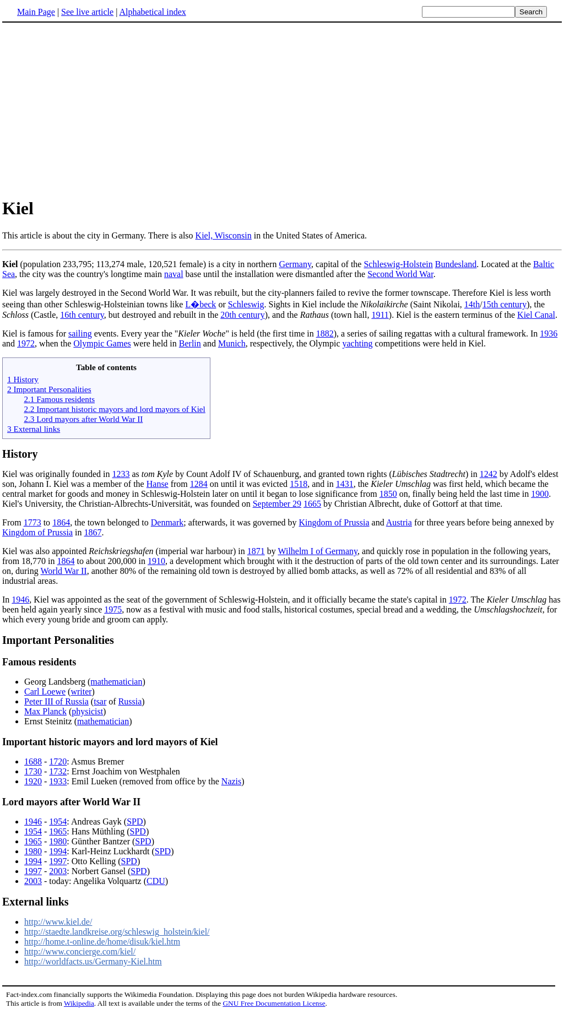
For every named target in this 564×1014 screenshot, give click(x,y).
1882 (325, 333)
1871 (256, 551)
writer (80, 691)
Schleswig (246, 304)
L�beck (200, 304)
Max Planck (45, 711)
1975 (113, 609)
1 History (23, 379)
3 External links (33, 428)
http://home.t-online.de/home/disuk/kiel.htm (102, 941)
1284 (199, 484)
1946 (20, 599)
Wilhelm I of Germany (317, 551)
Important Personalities (58, 640)
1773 (32, 522)
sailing (80, 333)
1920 (33, 781)
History (19, 454)
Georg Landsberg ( (57, 681)
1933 (58, 781)
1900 (540, 493)
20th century (242, 314)
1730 (33, 771)
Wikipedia (79, 1003)
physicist (87, 711)
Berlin (190, 343)
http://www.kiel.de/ (58, 921)
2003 (58, 871)
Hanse (158, 484)
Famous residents (39, 662)
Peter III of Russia (56, 701)
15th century (504, 304)
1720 (58, 761)
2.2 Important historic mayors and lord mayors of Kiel (114, 409)
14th (472, 304)
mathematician (116, 681)
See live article (87, 12)
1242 (488, 474)
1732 (58, 771)
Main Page (36, 12)
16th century (82, 314)
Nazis (231, 781)
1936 (548, 333)
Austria (399, 522)
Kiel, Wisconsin (224, 235)
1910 (156, 561)
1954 (58, 821)
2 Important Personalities (49, 389)
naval (173, 274)
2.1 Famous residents (59, 399)
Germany (295, 264)
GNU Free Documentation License (274, 1003)
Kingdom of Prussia (334, 522)
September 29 (277, 503)
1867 (92, 532)
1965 (58, 831)
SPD (135, 821)
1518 (298, 484)
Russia (130, 701)
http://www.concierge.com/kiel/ (79, 951)
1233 (121, 474)
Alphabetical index (152, 12)
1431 (345, 484)
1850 (388, 493)
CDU (156, 881)
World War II (63, 571)
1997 (58, 861)
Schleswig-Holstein (398, 264)
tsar (100, 701)
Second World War (400, 274)
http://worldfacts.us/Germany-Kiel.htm (93, 961)
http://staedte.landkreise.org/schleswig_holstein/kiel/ (117, 931)
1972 (26, 343)
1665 (312, 503)
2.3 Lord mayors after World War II (83, 419)
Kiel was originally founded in (57, 474)
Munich (232, 343)
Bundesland (456, 264)
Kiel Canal (536, 314)
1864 (61, 522)
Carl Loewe (45, 691)
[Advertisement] (94, 109)
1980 (58, 841)
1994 (58, 851)
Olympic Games (102, 343)
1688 (33, 761)
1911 (379, 314)
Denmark (167, 522)
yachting (358, 343)
